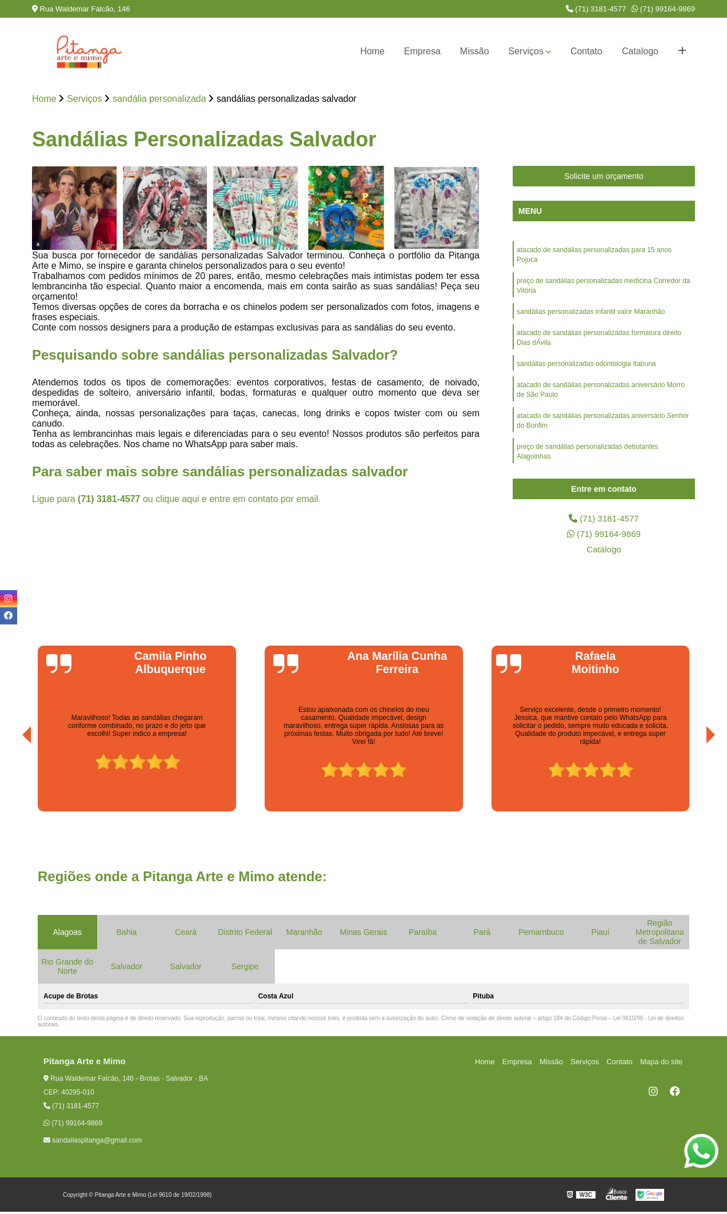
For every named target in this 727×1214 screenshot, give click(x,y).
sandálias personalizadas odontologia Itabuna (586, 368)
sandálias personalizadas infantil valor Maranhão (591, 315)
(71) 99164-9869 (663, 9)
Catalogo (640, 51)
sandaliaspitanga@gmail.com (92, 1143)
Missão (474, 51)
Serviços (526, 51)
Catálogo (603, 551)
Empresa (422, 51)
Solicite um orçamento (604, 176)
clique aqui (177, 499)
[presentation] (11, 781)
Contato (586, 51)
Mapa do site (662, 1064)
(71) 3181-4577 (596, 9)
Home (372, 51)
